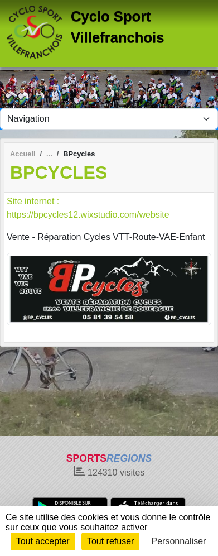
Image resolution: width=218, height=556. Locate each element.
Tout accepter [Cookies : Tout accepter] (43, 541)
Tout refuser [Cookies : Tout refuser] (110, 541)
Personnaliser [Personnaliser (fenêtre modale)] (179, 541)
